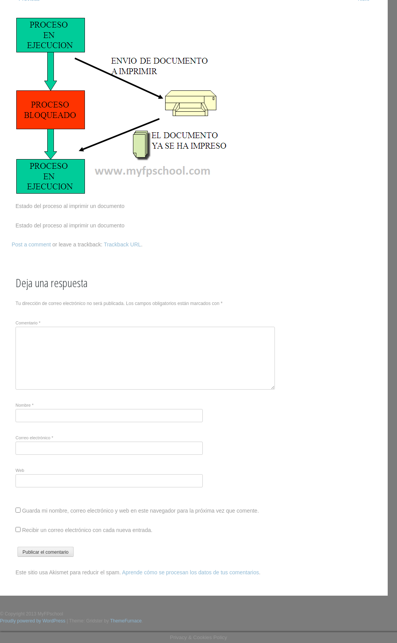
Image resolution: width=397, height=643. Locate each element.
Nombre (24, 405)
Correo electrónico (34, 437)
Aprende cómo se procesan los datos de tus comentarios (190, 572)
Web (20, 470)
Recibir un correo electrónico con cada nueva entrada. (87, 530)
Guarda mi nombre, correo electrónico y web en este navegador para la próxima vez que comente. (140, 511)
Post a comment (31, 244)
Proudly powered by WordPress (33, 621)
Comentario (28, 323)
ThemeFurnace (126, 621)
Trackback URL (122, 244)
